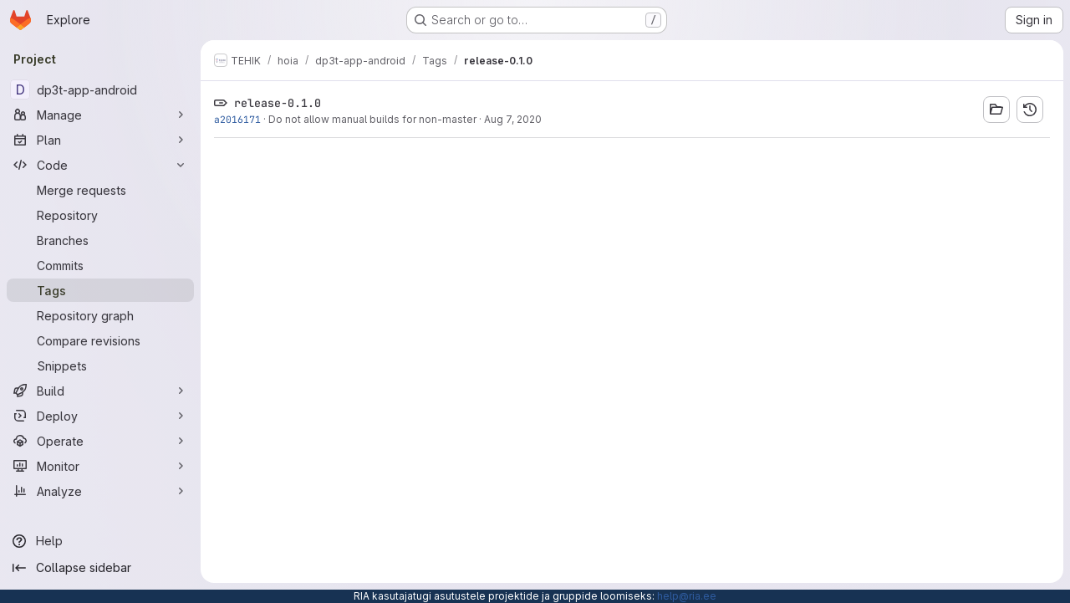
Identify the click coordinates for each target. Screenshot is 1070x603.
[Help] (100, 541)
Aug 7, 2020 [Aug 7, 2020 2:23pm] (513, 119)
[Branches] (100, 240)
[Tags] (100, 290)
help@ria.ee (686, 596)
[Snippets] (100, 365)
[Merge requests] (100, 190)
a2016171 (237, 119)
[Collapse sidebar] (100, 568)
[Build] (100, 390)
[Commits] (100, 265)
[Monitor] (100, 466)
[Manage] (100, 114)
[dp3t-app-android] (100, 89)
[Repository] (100, 215)
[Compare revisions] (100, 340)
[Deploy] (100, 415)
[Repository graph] (100, 315)
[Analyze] (100, 491)
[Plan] (100, 139)
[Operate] (100, 440)
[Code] (100, 164)
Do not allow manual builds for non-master (372, 119)
